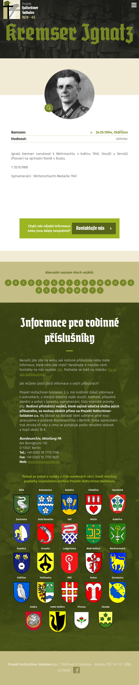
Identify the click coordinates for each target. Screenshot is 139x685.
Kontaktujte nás (90, 228)
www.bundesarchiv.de (44, 461)
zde (59, 370)
